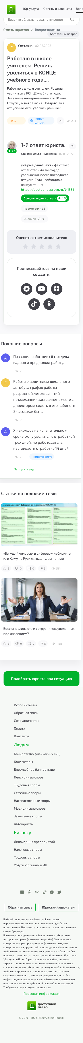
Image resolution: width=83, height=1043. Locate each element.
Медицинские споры (30, 808)
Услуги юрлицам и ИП (30, 865)
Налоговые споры (28, 849)
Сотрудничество (26, 720)
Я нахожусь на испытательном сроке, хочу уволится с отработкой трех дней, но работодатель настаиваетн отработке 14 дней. (44, 439)
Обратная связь (26, 713)
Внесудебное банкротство (34, 769)
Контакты (21, 736)
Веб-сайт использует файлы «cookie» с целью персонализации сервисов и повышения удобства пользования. (35, 923)
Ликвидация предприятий (34, 842)
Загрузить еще (24, 469)
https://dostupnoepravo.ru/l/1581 (47, 189)
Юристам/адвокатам (58, 907)
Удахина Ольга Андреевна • (40, 153)
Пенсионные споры (29, 777)
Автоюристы (23, 824)
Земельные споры (28, 816)
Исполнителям (25, 705)
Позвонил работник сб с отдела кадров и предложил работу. (41, 359)
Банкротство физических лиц (37, 754)
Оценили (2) (34, 219)
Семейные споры (27, 793)
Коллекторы (23, 762)
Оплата (19, 728)
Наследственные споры (32, 800)
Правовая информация (41, 993)
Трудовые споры (27, 785)
